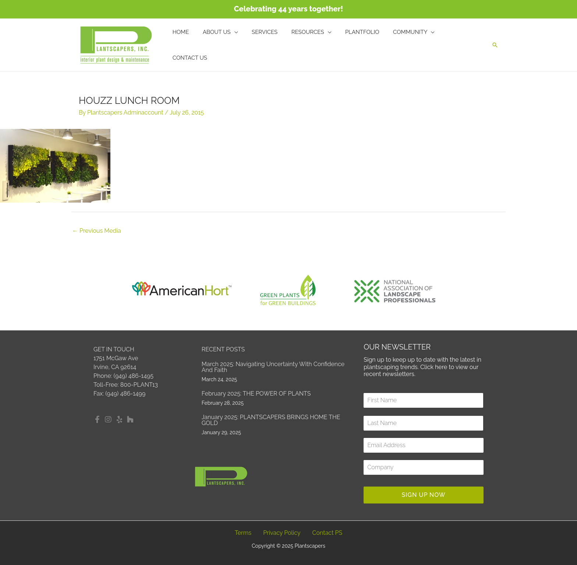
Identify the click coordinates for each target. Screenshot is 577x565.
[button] (495, 45)
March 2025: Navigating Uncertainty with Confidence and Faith (273, 367)
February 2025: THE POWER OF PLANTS (256, 393)
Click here (433, 367)
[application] (243, 45)
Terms (243, 532)
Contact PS (327, 532)
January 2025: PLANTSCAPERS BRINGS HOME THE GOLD (271, 420)
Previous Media (96, 230)
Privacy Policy (282, 532)
